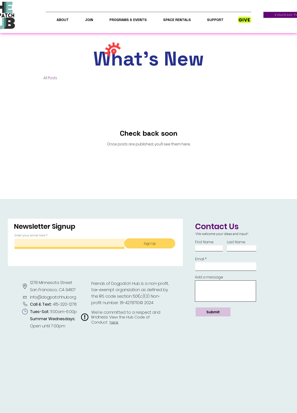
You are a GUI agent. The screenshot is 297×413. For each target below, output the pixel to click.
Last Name (236, 242)
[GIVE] (244, 20)
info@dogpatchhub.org (53, 297)
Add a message (209, 277)
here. (114, 322)
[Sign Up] (149, 243)
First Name (204, 242)
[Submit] (213, 311)
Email (199, 259)
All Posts (50, 78)
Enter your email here (30, 235)
